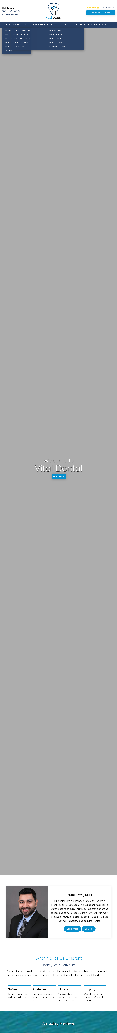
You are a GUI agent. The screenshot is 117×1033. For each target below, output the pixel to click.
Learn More (58, 477)
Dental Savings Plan (10, 14)
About (16, 25)
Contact (106, 25)
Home (9, 25)
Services (26, 25)
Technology (39, 25)
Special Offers (70, 25)
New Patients (94, 25)
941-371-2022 (11, 11)
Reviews (83, 25)
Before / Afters (54, 25)
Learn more (72, 929)
